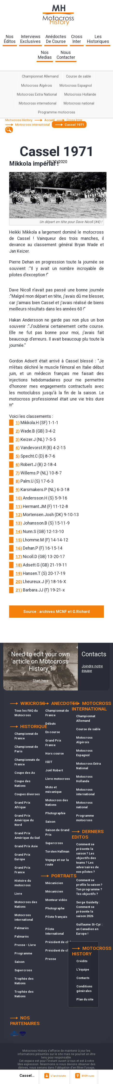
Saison (19, 962)
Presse (50, 959)
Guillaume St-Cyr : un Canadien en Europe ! (89, 929)
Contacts (82, 978)
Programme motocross (56, 112)
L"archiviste (58, 1075)
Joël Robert (54, 770)
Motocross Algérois (36, 86)
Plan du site (84, 999)
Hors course (54, 753)
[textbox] (9, 130)
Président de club (58, 942)
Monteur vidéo (56, 900)
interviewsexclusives (30, 39)
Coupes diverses (27, 794)
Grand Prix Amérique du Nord (23, 820)
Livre (18, 893)
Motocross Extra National (37, 94)
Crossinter (76, 39)
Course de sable (78, 76)
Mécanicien (54, 883)
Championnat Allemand (40, 76)
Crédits (81, 961)
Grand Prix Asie (26, 846)
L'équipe (82, 969)
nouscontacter (66, 55)
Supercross (23, 970)
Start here (40, 680)
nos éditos (10, 39)
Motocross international (37, 103)
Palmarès (21, 928)
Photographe (55, 908)
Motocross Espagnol (76, 86)
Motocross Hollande (80, 94)
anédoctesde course (56, 39)
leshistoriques (98, 39)
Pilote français (56, 917)
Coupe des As (24, 773)
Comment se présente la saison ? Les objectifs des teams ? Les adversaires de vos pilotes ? (87, 858)
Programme (23, 953)
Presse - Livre (25, 945)
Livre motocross (57, 779)
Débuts (50, 723)
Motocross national (79, 103)
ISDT (48, 762)
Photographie (55, 813)
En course (52, 732)
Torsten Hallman (57, 851)
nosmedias (45, 55)
